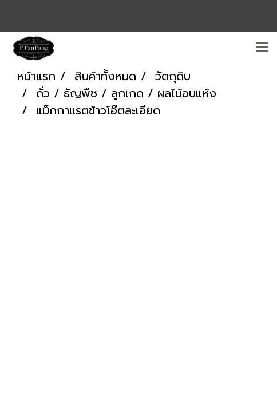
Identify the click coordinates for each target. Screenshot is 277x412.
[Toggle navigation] (262, 48)
